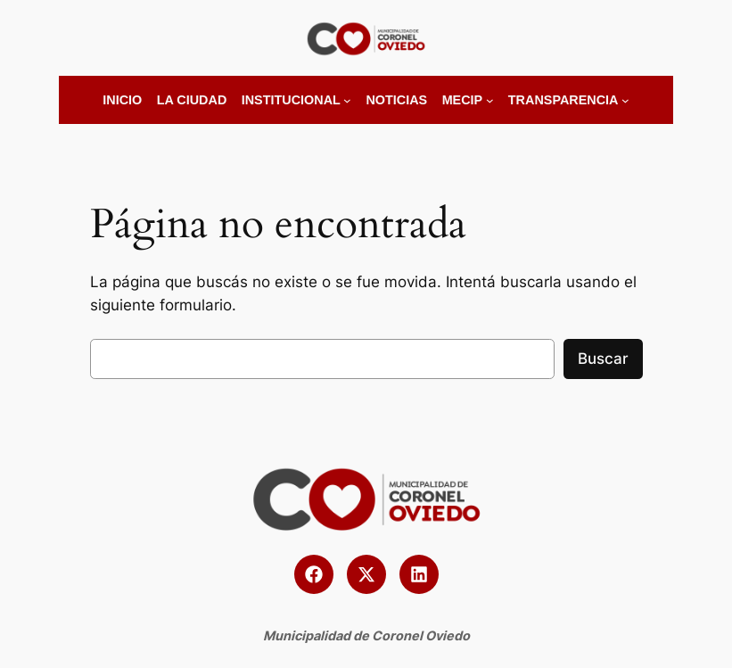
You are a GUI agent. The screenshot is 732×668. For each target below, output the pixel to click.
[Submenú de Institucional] (347, 100)
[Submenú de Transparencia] (625, 100)
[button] (313, 574)
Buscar (603, 358)
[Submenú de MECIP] (490, 100)
